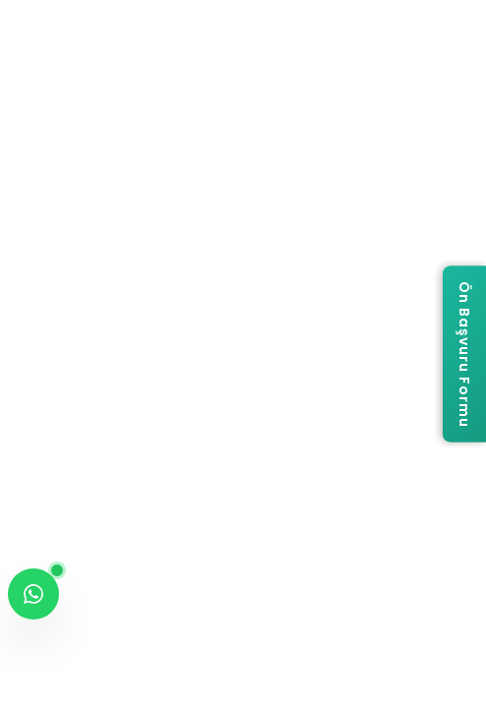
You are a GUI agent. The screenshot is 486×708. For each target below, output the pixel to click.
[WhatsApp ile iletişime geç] (33, 594)
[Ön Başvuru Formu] (464, 354)
